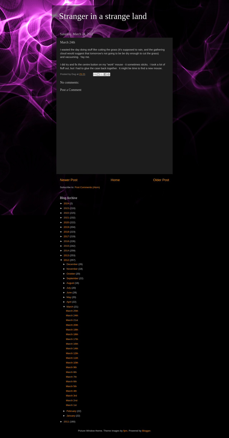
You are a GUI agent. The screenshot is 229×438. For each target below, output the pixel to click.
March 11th (72, 358)
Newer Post (68, 180)
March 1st (71, 405)
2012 (67, 260)
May (69, 297)
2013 (67, 255)
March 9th (71, 367)
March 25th (72, 310)
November (72, 268)
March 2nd (71, 400)
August (71, 283)
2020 (67, 222)
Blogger (146, 430)
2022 (67, 213)
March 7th (71, 376)
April (69, 301)
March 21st (72, 320)
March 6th (71, 381)
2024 (67, 203)
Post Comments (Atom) (87, 187)
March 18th (72, 334)
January (71, 415)
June (69, 292)
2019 (67, 227)
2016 (67, 241)
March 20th (72, 325)
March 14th (72, 348)
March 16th (72, 343)
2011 (67, 421)
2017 (67, 236)
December (72, 264)
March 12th (72, 353)
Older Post (161, 180)
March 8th (71, 372)
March (70, 306)
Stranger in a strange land (103, 16)
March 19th (72, 329)
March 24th (72, 315)
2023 (67, 208)
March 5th (71, 386)
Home (115, 180)
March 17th (72, 339)
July (69, 288)
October (71, 273)
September (73, 278)
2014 (67, 250)
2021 (67, 217)
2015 (67, 246)
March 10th (72, 362)
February (72, 411)
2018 (67, 231)
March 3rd (71, 395)
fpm (125, 430)
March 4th (71, 391)
